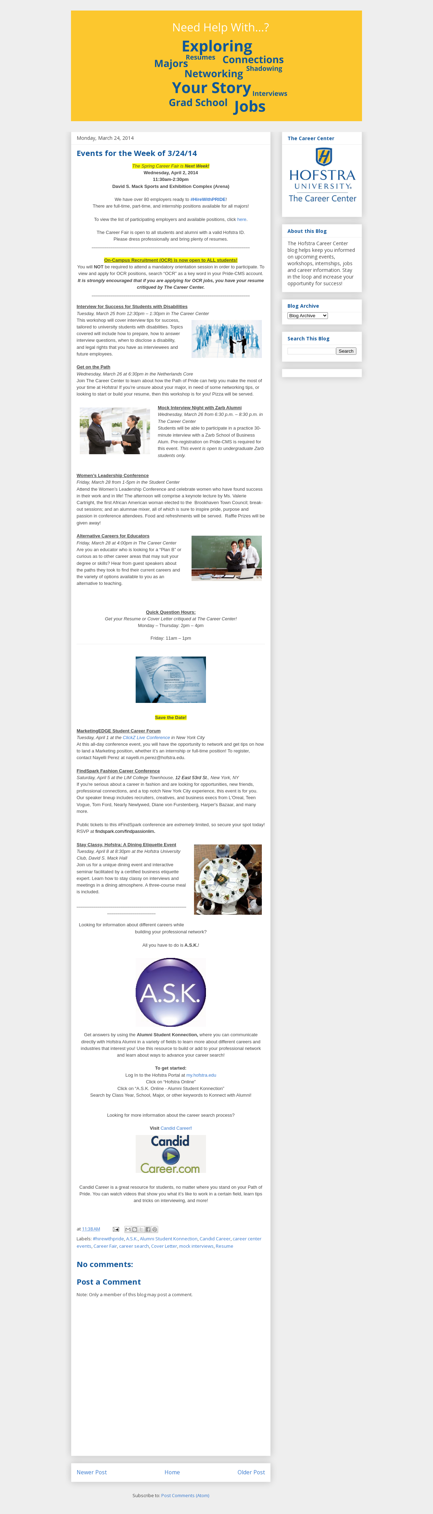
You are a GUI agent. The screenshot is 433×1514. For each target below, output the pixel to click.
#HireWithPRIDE (208, 199)
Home (172, 1472)
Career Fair (105, 1246)
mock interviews (196, 1246)
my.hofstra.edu (201, 1075)
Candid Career (175, 1128)
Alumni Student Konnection (169, 1238)
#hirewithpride (108, 1238)
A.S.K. (132, 1238)
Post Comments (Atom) (185, 1495)
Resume (224, 1246)
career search (134, 1246)
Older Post (251, 1472)
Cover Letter (164, 1246)
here (241, 219)
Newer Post (92, 1472)
